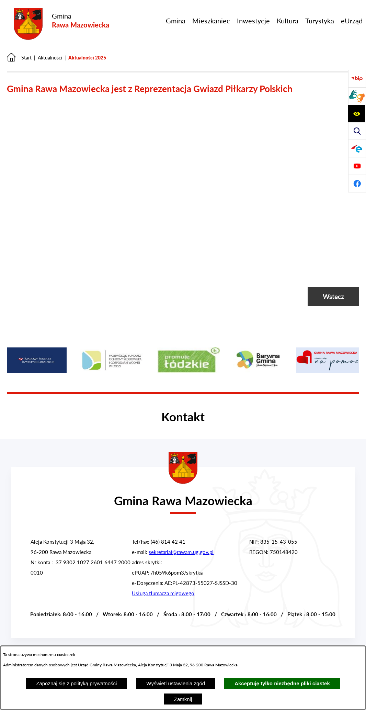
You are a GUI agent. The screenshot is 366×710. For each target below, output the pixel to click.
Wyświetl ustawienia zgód (175, 683)
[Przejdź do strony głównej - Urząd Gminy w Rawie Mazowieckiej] (183, 496)
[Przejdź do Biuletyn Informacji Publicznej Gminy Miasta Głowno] (357, 78)
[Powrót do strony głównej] (19, 57)
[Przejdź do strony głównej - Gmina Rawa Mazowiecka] (61, 24)
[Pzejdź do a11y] (356, 113)
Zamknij (183, 699)
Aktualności (50, 57)
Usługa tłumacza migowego (163, 593)
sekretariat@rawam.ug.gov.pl (181, 552)
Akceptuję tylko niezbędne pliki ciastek (282, 683)
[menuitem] (175, 20)
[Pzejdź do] (357, 148)
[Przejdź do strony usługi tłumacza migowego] (357, 96)
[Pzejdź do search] (357, 131)
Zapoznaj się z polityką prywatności (76, 683)
